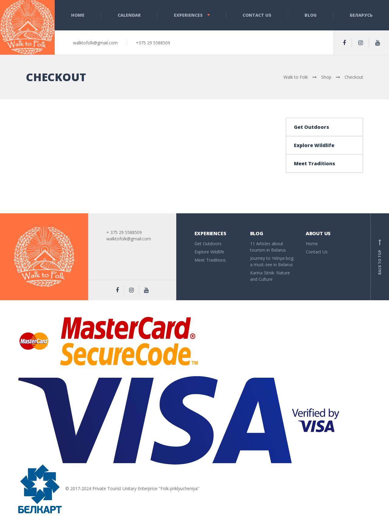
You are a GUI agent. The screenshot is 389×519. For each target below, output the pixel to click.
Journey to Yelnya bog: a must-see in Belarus (272, 261)
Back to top (380, 257)
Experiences (188, 15)
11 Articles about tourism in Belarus (268, 247)
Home (77, 15)
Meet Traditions (314, 163)
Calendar (129, 15)
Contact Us (257, 15)
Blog (311, 15)
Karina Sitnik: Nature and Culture (270, 276)
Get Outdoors (311, 127)
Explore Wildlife (314, 145)
